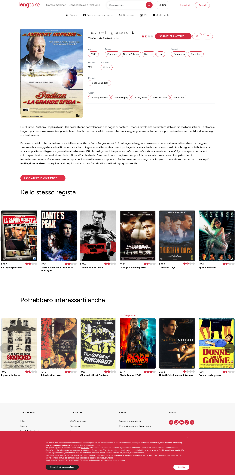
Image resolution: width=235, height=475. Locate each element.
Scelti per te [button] (161, 15)
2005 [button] (93, 54)
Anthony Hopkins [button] (99, 97)
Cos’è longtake (78, 421)
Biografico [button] (195, 54)
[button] (173, 36)
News (23, 426)
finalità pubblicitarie (166, 450)
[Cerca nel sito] (130, 5)
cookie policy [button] (94, 445)
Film (22, 421)
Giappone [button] (112, 54)
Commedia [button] (179, 54)
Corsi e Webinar (56, 5)
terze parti (85, 448)
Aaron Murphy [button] (121, 97)
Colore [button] (106, 67)
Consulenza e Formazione (84, 5)
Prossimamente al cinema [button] (98, 15)
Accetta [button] (181, 467)
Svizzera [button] (148, 54)
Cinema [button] (71, 15)
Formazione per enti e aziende (135, 426)
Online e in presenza (130, 421)
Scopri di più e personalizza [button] (62, 467)
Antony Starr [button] (140, 97)
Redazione (75, 426)
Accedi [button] (202, 5)
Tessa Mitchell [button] (160, 97)
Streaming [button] (126, 15)
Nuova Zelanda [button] (131, 54)
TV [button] (143, 15)
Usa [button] (160, 54)
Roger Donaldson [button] (99, 83)
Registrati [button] (185, 5)
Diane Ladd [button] (178, 97)
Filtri (163, 5)
